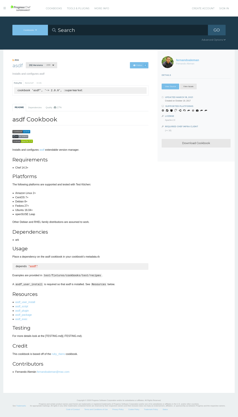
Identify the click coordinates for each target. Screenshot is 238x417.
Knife (39, 83)
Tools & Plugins (78, 8)
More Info (101, 8)
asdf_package (23, 314)
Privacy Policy (118, 409)
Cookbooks (54, 8)
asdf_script (21, 306)
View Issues (188, 86)
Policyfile (18, 83)
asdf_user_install (25, 302)
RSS (15, 60)
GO (217, 30)
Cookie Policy (133, 409)
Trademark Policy (151, 409)
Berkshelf (29, 83)
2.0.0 (39, 65)
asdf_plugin (22, 310)
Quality (53, 107)
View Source (170, 86)
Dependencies (35, 107)
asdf (42, 149)
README (19, 107)
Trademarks (21, 406)
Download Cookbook (196, 143)
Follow (140, 65)
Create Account (203, 8)
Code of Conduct (73, 409)
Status (165, 409)
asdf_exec (21, 319)
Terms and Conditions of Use (96, 409)
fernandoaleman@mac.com (53, 371)
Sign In (224, 8)
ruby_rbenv (58, 354)
